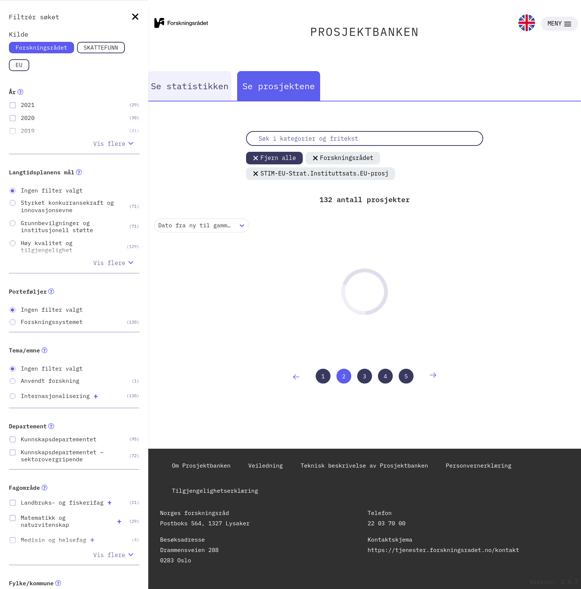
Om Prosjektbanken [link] (201, 465)
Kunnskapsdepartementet (59, 439)
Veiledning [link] (265, 465)
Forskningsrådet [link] (41, 47)
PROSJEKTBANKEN (364, 31)
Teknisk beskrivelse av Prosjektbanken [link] (364, 465)
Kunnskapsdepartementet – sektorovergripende (62, 456)
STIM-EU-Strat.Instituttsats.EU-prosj (320, 173)
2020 (27, 117)
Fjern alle (274, 157)
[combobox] (160, 225)
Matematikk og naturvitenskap (45, 521)
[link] (526, 23)
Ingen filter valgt (52, 190)
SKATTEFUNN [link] (101, 47)
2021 (27, 104)
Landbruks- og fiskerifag (62, 502)
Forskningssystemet (52, 321)
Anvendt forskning (50, 380)
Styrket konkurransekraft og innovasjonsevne (67, 206)
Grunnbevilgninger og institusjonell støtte (57, 227)
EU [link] (19, 64)
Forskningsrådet (343, 157)
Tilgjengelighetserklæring (215, 490)
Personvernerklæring (478, 465)
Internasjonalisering (55, 395)
